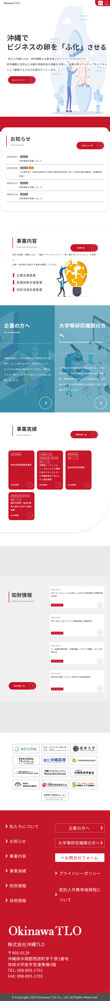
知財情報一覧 (19, 686)
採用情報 (18, 900)
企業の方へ (79, 828)
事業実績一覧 (81, 434)
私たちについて (18, 80)
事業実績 (18, 871)
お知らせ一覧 (87, 145)
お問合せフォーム (81, 858)
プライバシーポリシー (80, 873)
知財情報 (18, 885)
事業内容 (81, 248)
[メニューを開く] (106, 2)
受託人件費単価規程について (80, 895)
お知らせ (18, 841)
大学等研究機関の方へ (79, 843)
